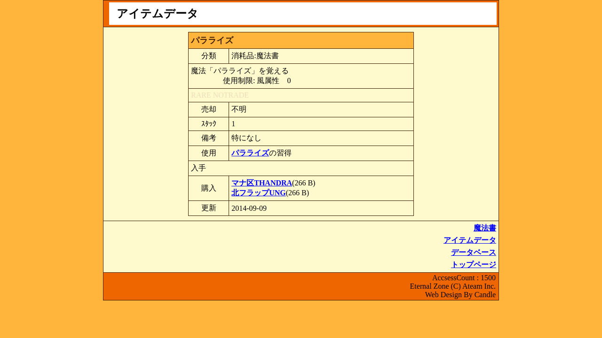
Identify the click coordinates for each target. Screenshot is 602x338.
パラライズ (250, 153)
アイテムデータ (470, 240)
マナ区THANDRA (261, 183)
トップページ (473, 265)
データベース (473, 252)
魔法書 (485, 228)
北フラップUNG (258, 193)
